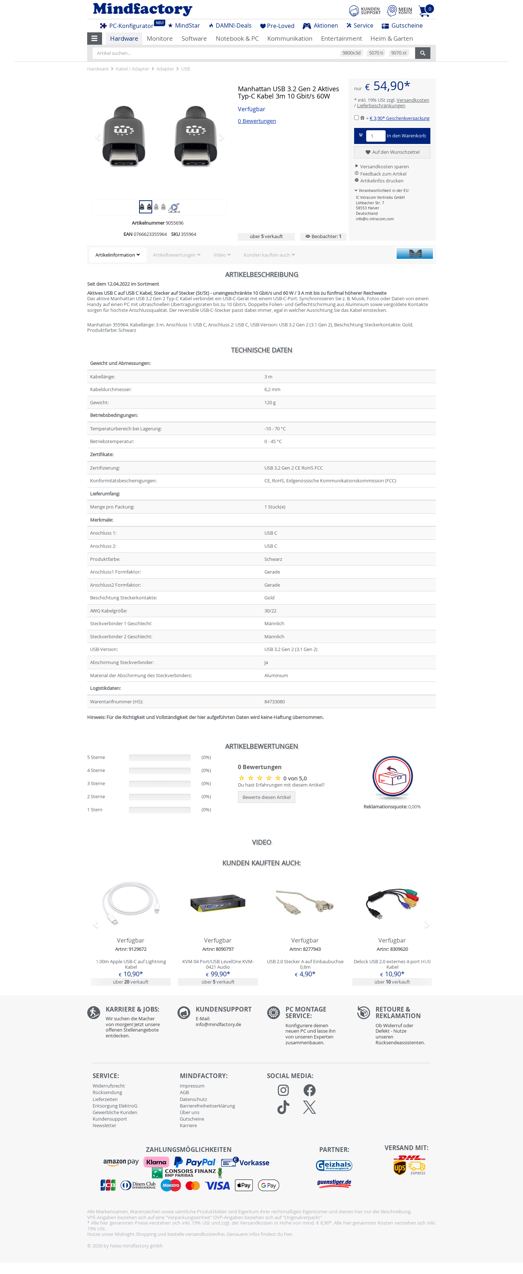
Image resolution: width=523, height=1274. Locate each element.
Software (194, 38)
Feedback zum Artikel (380, 173)
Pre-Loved (277, 26)
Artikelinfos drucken (379, 180)
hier (288, 1234)
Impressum (192, 1085)
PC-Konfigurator (129, 25)
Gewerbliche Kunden (115, 1112)
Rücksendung (107, 1092)
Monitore (160, 38)
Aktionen (320, 25)
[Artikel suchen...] (254, 53)
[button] (94, 38)
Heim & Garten (391, 38)
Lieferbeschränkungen (381, 105)
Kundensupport (110, 1119)
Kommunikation (289, 38)
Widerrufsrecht (109, 1085)
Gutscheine (402, 25)
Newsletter (104, 1125)
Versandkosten (413, 100)
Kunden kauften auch (267, 255)
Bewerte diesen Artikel (267, 797)
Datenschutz (193, 1099)
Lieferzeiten (105, 1099)
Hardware (124, 38)
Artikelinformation (115, 255)
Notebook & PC (237, 38)
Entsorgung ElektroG (115, 1105)
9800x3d (351, 52)
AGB (184, 1092)
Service (359, 25)
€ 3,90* (400, 118)
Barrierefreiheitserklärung (207, 1105)
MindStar (183, 25)
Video (220, 255)
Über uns (189, 1112)
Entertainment (341, 38)
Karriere (188, 1125)
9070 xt (399, 52)
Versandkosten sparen (381, 166)
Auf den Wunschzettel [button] (392, 152)
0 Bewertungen (257, 120)
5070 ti (376, 52)
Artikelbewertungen (174, 255)
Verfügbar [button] (251, 109)
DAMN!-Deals (230, 25)
